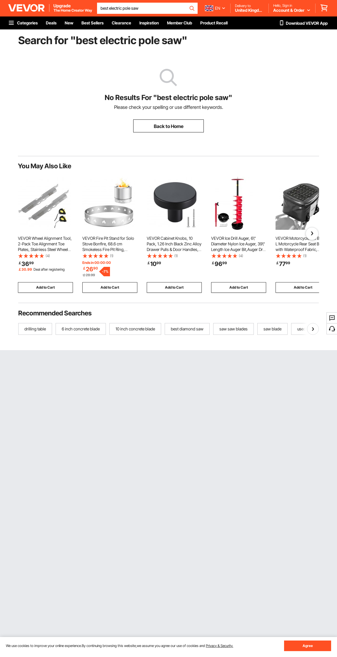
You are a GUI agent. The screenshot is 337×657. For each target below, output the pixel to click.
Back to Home (168, 126)
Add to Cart (45, 287)
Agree (308, 645)
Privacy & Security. (219, 645)
